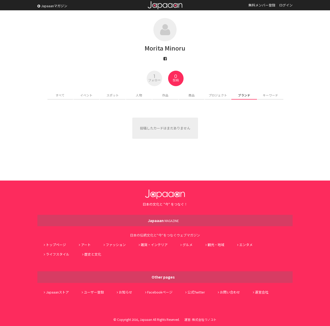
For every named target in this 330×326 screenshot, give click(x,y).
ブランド (244, 95)
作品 (165, 95)
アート (86, 244)
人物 (139, 95)
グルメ (188, 244)
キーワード (270, 95)
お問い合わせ (230, 292)
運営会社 (261, 292)
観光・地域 (216, 244)
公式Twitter (196, 292)
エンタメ (246, 244)
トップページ (56, 244)
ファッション (116, 244)
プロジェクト (218, 95)
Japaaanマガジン (52, 5)
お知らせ (125, 292)
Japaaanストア (57, 292)
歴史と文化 (92, 254)
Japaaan (165, 5)
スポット (112, 95)
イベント (86, 95)
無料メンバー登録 (262, 5)
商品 (191, 95)
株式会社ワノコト (204, 319)
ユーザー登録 (94, 292)
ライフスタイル (57, 254)
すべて (60, 95)
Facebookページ (159, 292)
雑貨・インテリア (154, 244)
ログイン (286, 5)
